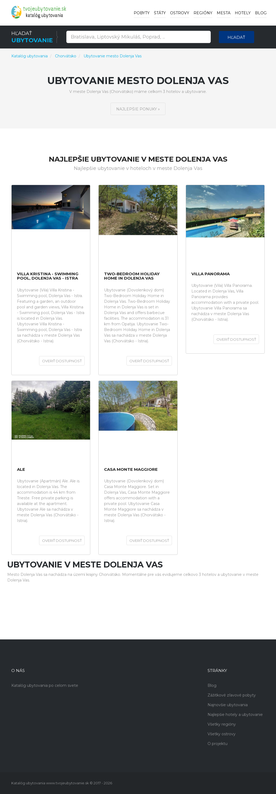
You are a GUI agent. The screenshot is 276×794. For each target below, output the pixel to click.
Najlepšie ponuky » (138, 109)
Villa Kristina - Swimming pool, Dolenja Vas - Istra (47, 276)
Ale (21, 469)
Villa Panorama (210, 274)
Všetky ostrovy (222, 734)
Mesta (223, 13)
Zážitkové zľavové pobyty (232, 695)
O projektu (217, 743)
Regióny (203, 13)
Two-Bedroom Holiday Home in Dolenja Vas (132, 276)
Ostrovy (179, 13)
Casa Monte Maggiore (131, 469)
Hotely (243, 13)
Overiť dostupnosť (62, 361)
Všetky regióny (222, 724)
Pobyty (142, 13)
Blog (261, 13)
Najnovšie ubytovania (228, 704)
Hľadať (236, 37)
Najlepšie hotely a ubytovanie (235, 714)
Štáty (160, 13)
